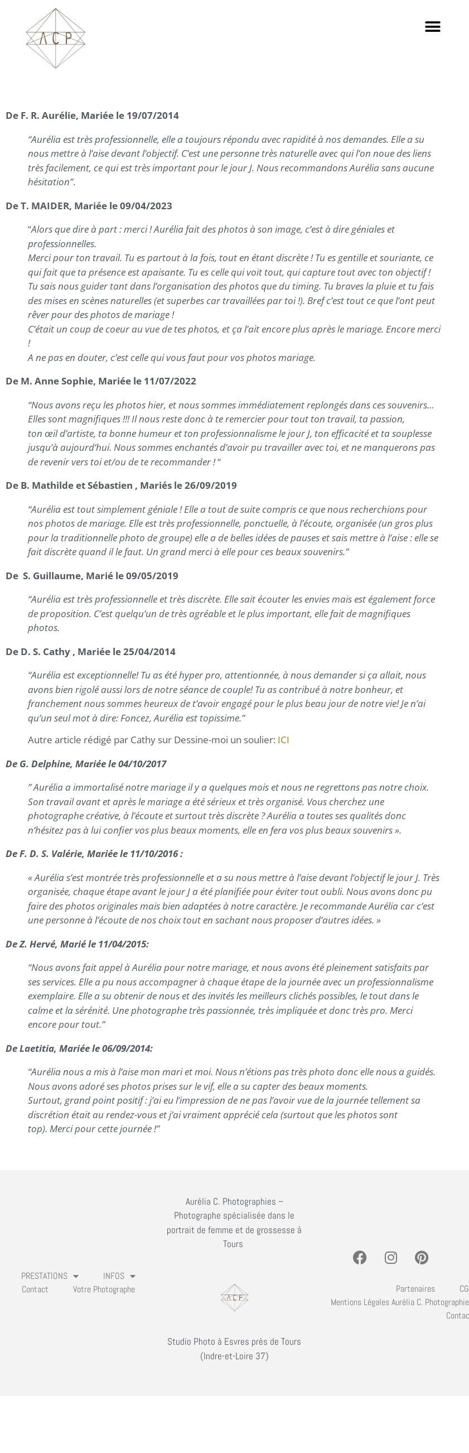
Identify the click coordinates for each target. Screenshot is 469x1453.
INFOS (119, 1276)
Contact (35, 1289)
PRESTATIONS (50, 1276)
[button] (432, 26)
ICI (283, 739)
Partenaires (415, 1289)
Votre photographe (104, 1289)
